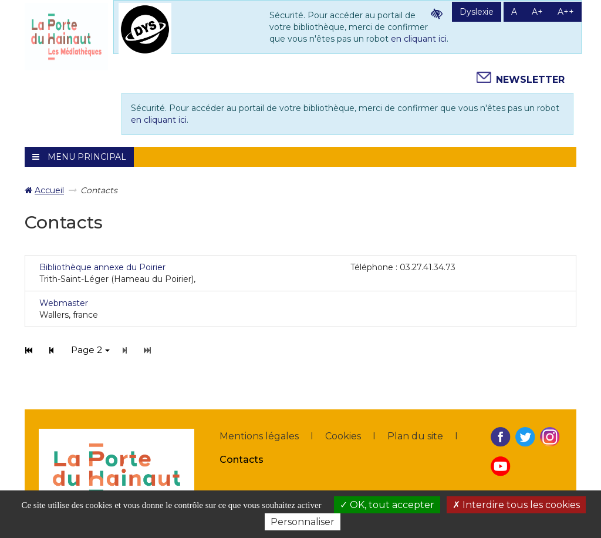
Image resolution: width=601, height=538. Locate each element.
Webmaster (63, 303)
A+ (537, 11)
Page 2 (90, 349)
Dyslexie (477, 11)
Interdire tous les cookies (516, 504)
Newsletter (530, 79)
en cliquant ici (419, 38)
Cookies (343, 436)
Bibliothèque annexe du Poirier (102, 267)
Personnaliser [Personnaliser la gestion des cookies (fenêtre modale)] (303, 521)
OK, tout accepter (387, 504)
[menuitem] (44, 190)
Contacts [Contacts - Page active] (242, 459)
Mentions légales (259, 436)
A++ (566, 11)
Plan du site (415, 436)
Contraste (437, 13)
